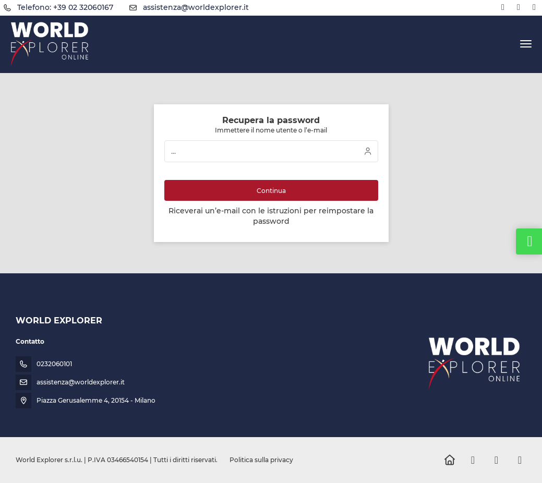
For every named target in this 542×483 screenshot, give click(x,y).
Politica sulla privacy (261, 460)
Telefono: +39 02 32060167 (65, 7)
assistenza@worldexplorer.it (196, 7)
